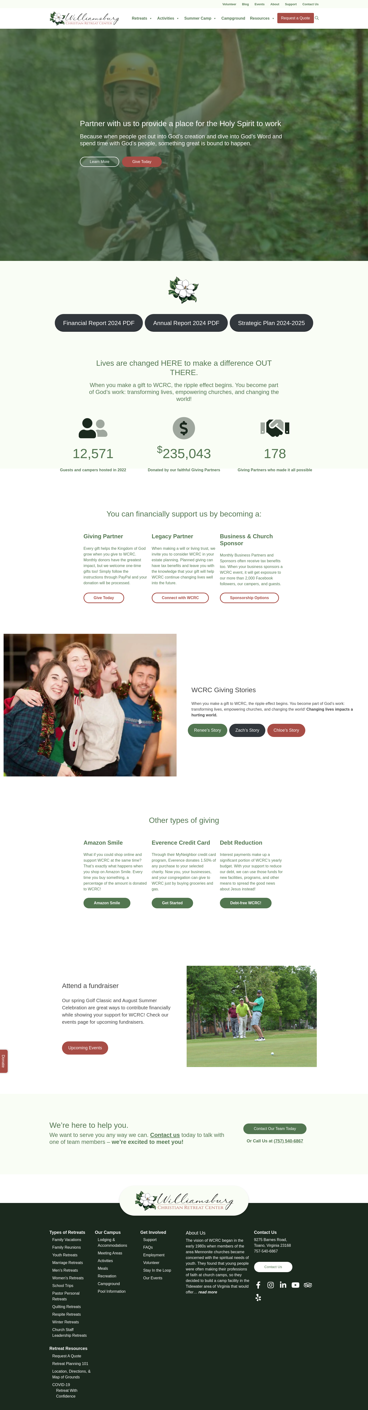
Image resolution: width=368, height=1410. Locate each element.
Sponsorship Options (251, 598)
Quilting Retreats (66, 1307)
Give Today (149, 162)
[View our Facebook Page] (258, 1285)
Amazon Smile (108, 903)
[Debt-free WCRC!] (241, 843)
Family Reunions (66, 1247)
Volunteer (229, 4)
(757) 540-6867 (288, 1141)
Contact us (165, 1135)
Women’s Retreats (68, 1278)
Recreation (107, 1276)
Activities (168, 18)
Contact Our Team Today (275, 1129)
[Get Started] (181, 843)
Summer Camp (200, 18)
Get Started (174, 903)
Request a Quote (295, 18)
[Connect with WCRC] (172, 537)
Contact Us (310, 4)
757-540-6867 (266, 1251)
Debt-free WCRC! (247, 903)
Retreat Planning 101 (70, 1364)
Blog (245, 4)
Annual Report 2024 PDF (186, 323)
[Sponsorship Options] (252, 541)
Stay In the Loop (157, 1270)
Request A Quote (66, 1356)
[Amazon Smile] (103, 843)
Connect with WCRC (182, 598)
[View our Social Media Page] (271, 1285)
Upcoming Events (85, 1047)
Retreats (142, 18)
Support (291, 4)
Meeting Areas (110, 1253)
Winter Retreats (65, 1322)
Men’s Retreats (65, 1270)
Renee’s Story (207, 730)
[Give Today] (103, 537)
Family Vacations (66, 1240)
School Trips (62, 1286)
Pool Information (112, 1291)
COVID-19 (61, 1385)
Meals (103, 1268)
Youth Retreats (65, 1255)
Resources (262, 18)
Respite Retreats (66, 1314)
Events (260, 4)
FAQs (148, 1247)
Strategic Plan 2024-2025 (271, 323)
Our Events (152, 1278)
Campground (233, 18)
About (274, 4)
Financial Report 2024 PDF (99, 323)
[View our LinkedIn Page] (283, 1285)
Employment (154, 1255)
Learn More (101, 162)
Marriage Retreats (67, 1263)
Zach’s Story (247, 730)
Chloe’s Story (286, 730)
